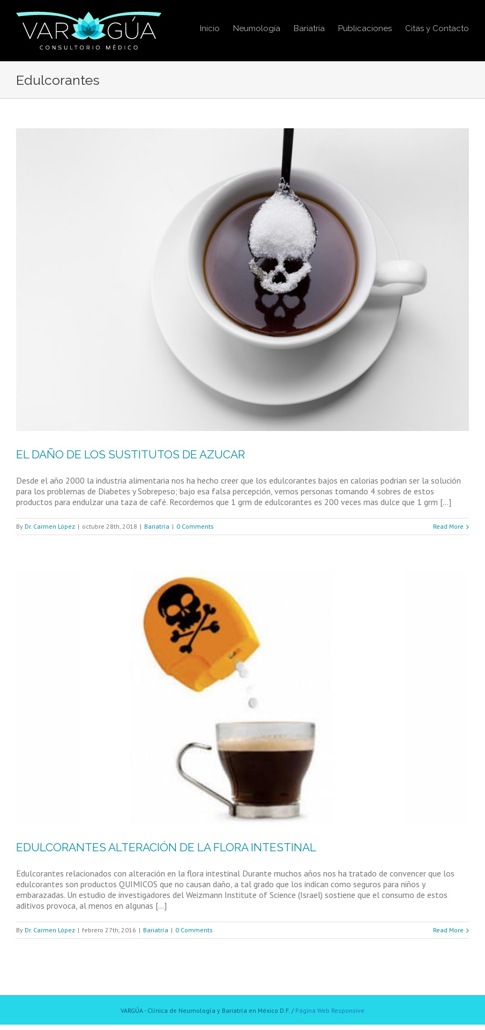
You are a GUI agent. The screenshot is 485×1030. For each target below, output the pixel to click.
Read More (448, 526)
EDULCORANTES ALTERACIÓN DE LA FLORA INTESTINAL (166, 847)
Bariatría (156, 526)
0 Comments (195, 526)
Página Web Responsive (329, 1010)
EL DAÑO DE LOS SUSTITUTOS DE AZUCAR (130, 454)
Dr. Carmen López (50, 526)
